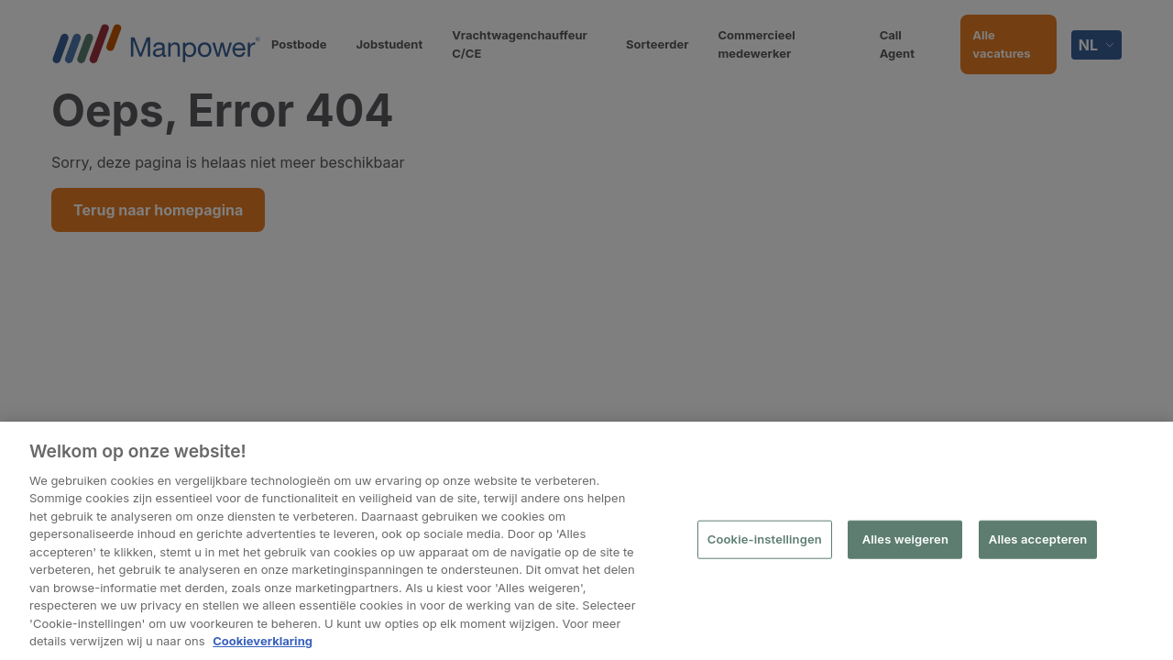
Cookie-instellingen (764, 539)
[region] (586, 541)
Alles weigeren (905, 539)
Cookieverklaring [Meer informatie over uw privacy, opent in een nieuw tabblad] (262, 640)
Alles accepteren (1038, 539)
